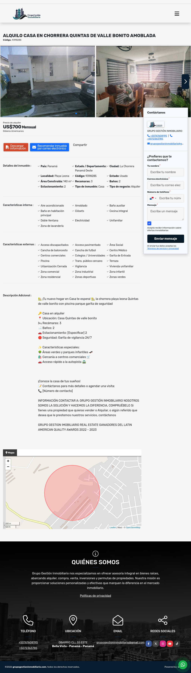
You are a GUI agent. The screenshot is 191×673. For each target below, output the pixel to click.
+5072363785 (155, 138)
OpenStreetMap (133, 527)
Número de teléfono (158, 191)
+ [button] (8, 461)
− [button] (8, 467)
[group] (47, 81)
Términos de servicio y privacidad (163, 248)
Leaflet (113, 527)
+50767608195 (158, 135)
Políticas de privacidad (95, 596)
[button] (76, 113)
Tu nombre (153, 165)
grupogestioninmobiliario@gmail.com (120, 642)
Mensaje (152, 205)
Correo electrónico (158, 178)
